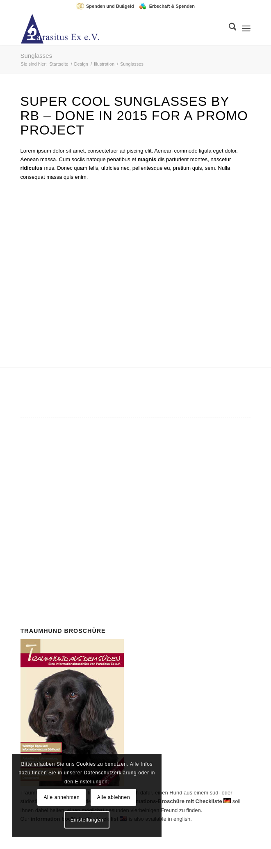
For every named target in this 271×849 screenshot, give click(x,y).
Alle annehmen (61, 797)
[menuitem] (107, 6)
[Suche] (229, 28)
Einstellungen (87, 820)
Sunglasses (36, 55)
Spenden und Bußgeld (110, 6)
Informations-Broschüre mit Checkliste (173, 801)
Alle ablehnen (113, 797)
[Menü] (246, 28)
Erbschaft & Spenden (172, 6)
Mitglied (147, 493)
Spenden (138, 537)
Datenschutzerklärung (110, 773)
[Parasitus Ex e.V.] (112, 28)
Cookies (86, 764)
